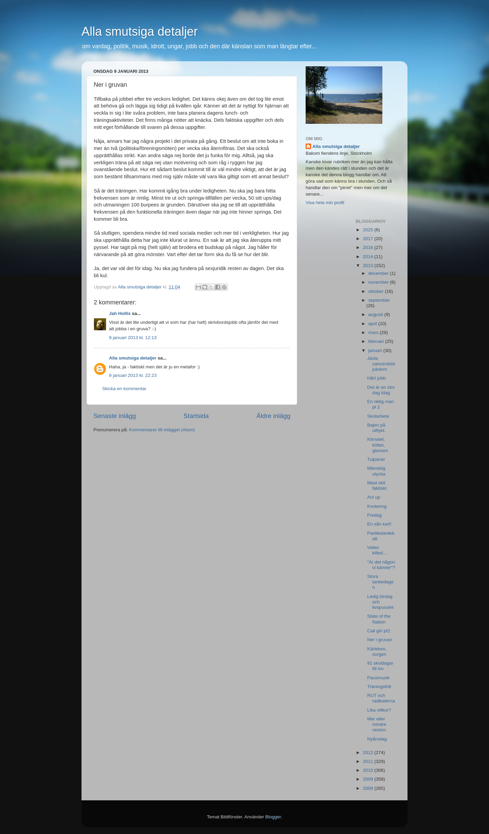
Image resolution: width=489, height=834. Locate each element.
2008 (368, 788)
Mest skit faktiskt (376, 485)
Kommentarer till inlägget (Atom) (162, 429)
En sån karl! (379, 524)
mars (374, 332)
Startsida (196, 415)
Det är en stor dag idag (381, 390)
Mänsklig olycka (376, 471)
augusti (376, 314)
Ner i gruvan (379, 639)
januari (375, 350)
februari (376, 341)
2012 (368, 752)
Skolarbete (378, 416)
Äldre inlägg (273, 415)
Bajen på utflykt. (376, 427)
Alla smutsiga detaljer (140, 31)
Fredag (374, 515)
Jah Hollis (120, 313)
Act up (373, 497)
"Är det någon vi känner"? (381, 565)
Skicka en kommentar (124, 388)
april (373, 323)
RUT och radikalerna (381, 698)
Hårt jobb (376, 378)
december (379, 273)
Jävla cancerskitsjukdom (381, 364)
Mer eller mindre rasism (376, 724)
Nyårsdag (377, 738)
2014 (368, 256)
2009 (368, 779)
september (379, 300)
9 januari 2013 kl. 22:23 (133, 375)
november (379, 282)
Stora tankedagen (380, 582)
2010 (368, 770)
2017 (368, 238)
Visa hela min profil (325, 202)
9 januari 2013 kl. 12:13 (133, 337)
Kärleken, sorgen (376, 651)
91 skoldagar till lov (380, 666)
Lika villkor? (379, 710)
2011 (368, 761)
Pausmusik (378, 677)
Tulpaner (376, 459)
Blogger (273, 816)
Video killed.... (377, 550)
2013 (368, 265)
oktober (376, 291)
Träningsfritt (379, 686)
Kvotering (376, 506)
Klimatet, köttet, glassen (377, 445)
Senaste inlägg (114, 415)
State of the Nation (379, 619)
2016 (368, 247)
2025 (368, 229)
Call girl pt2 (378, 630)
